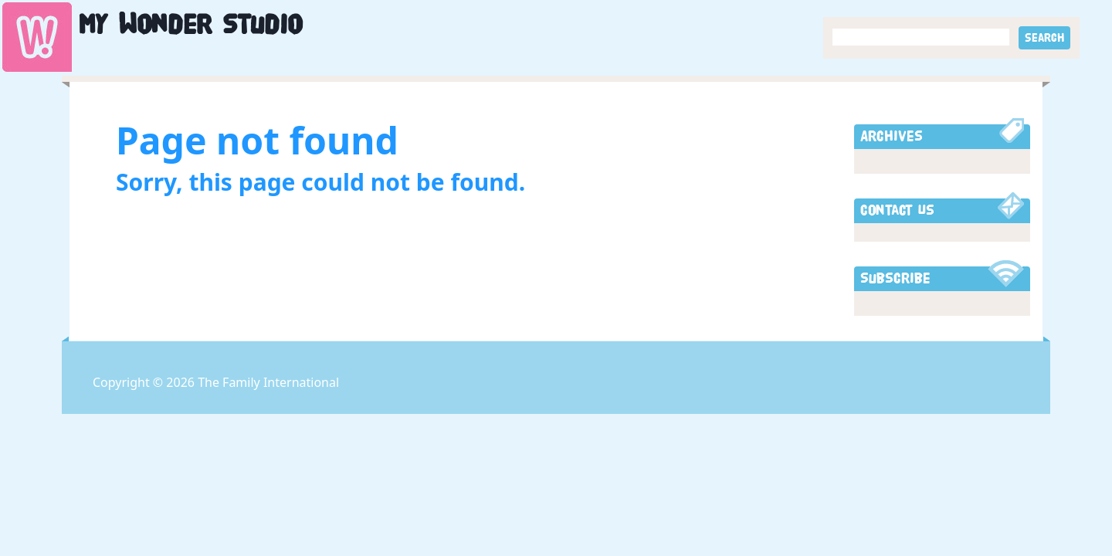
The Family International (268, 382)
